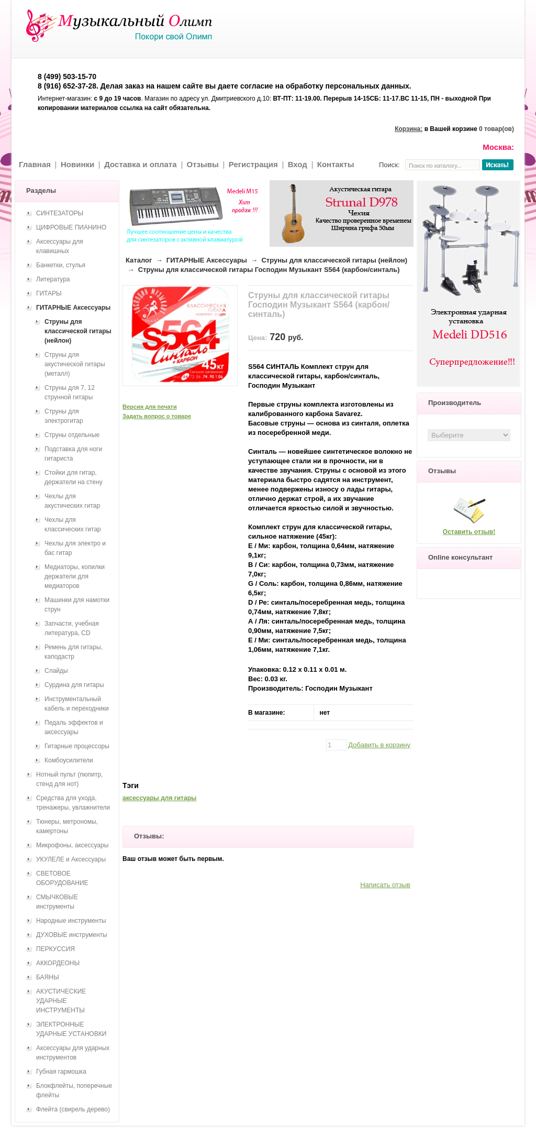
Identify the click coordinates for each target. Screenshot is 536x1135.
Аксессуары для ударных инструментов (72, 1052)
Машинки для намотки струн (76, 604)
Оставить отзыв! (469, 532)
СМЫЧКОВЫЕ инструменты (57, 901)
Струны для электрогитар (63, 416)
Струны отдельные (71, 435)
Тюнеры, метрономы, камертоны (67, 826)
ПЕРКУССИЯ (55, 949)
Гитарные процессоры (76, 746)
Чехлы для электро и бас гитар (75, 548)
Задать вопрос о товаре (156, 416)
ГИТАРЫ (49, 293)
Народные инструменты (71, 920)
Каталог (139, 260)
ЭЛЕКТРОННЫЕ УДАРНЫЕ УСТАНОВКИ (71, 1029)
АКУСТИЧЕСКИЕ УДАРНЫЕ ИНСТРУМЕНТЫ (61, 1001)
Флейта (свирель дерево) (73, 1109)
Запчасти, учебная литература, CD (71, 628)
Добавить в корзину (379, 745)
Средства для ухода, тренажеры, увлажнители (73, 802)
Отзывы (203, 164)
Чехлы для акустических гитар (72, 501)
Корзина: (408, 129)
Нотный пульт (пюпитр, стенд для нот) (69, 779)
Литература (53, 279)
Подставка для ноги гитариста (73, 453)
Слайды (56, 670)
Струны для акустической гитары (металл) (74, 364)
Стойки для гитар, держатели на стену (73, 477)
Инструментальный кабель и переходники (76, 703)
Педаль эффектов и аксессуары (73, 727)
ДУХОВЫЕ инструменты (71, 934)
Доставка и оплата (140, 164)
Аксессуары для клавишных (59, 246)
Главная (35, 164)
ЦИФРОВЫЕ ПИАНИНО (71, 227)
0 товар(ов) (496, 129)
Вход (297, 164)
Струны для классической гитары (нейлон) (334, 260)
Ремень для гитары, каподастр (73, 651)
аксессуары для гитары (159, 798)
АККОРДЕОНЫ (58, 963)
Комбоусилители (68, 760)
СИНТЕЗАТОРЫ (59, 213)
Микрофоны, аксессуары (72, 845)
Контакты (335, 164)
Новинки (77, 164)
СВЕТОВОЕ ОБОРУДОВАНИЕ (62, 878)
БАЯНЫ (47, 977)
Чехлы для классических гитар (72, 524)
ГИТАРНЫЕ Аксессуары (206, 260)
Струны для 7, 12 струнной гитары (69, 392)
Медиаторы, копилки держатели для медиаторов (74, 576)
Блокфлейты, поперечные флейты (74, 1090)
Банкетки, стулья (60, 265)
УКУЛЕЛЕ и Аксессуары (71, 859)
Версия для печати (149, 406)
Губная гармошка (61, 1071)
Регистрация (253, 164)
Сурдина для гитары (74, 685)
